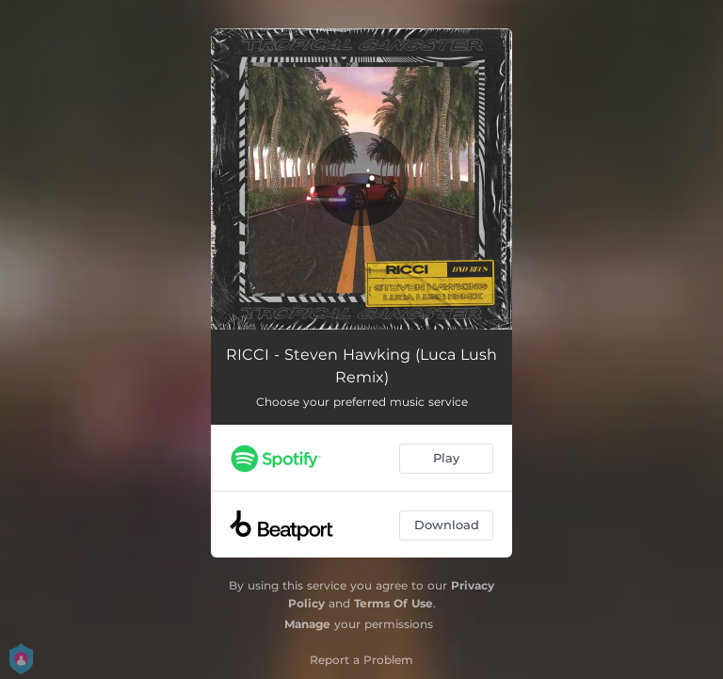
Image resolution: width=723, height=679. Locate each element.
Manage (307, 624)
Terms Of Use (393, 603)
